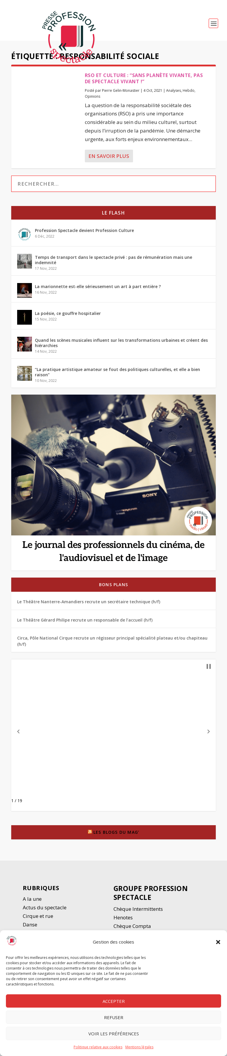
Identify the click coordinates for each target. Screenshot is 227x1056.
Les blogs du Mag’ (116, 835)
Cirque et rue (38, 919)
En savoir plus (108, 159)
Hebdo (188, 94)
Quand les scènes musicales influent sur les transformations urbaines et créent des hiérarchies (121, 346)
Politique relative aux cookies (98, 1047)
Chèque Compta (132, 929)
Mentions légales (139, 1047)
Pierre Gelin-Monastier (121, 94)
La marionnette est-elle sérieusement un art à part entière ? (98, 290)
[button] (218, 942)
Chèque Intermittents (138, 912)
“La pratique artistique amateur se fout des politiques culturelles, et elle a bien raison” (117, 375)
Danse (30, 928)
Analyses (173, 94)
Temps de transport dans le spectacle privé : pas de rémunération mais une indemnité (113, 263)
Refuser (113, 1017)
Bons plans (113, 588)
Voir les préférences (113, 1034)
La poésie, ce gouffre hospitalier (68, 317)
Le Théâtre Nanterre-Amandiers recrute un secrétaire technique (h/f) (88, 605)
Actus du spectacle (45, 911)
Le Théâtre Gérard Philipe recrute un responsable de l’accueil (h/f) (85, 623)
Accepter (114, 1001)
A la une (33, 902)
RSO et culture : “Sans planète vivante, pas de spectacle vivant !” (144, 82)
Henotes (123, 921)
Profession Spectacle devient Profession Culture (84, 234)
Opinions (92, 99)
